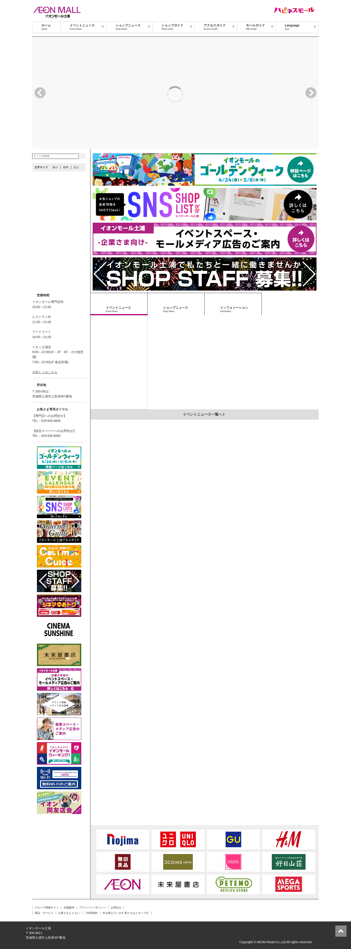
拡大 (76, 167)
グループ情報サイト (47, 907)
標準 (65, 167)
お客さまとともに (69, 912)
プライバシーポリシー (92, 907)
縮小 (55, 167)
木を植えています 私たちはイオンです (126, 912)
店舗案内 (69, 907)
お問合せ (116, 907)
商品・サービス (44, 912)
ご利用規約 (91, 912)
